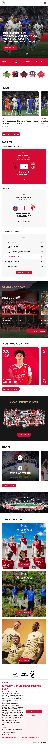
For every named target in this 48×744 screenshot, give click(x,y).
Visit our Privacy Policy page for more (30, 737)
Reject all (34, 715)
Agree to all (34, 711)
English (5, 682)
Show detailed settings (9, 737)
